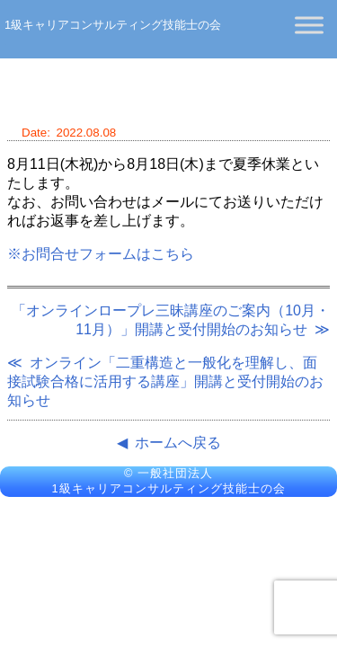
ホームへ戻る (178, 442)
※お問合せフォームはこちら (100, 253)
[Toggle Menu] (309, 24)
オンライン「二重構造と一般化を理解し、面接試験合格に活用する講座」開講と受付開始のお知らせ (165, 381)
